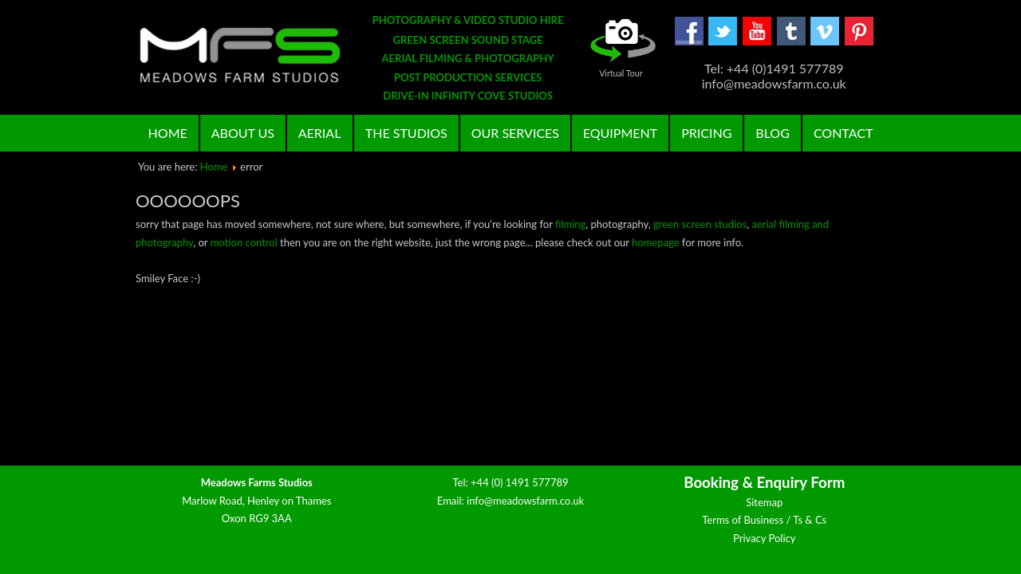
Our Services (515, 132)
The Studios (406, 132)
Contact (843, 132)
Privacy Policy (764, 538)
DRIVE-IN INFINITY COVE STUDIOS (468, 95)
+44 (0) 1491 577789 (520, 482)
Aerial (319, 132)
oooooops (188, 200)
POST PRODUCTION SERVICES (468, 77)
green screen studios (700, 224)
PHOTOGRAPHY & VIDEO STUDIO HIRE (468, 20)
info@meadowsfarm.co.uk (525, 500)
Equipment (620, 132)
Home (167, 132)
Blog (772, 132)
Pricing (706, 132)
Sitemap (764, 502)
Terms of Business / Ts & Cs (764, 519)
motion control (244, 242)
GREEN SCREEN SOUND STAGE (468, 39)
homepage (655, 242)
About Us (242, 132)
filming (570, 224)
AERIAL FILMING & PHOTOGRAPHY (468, 58)
